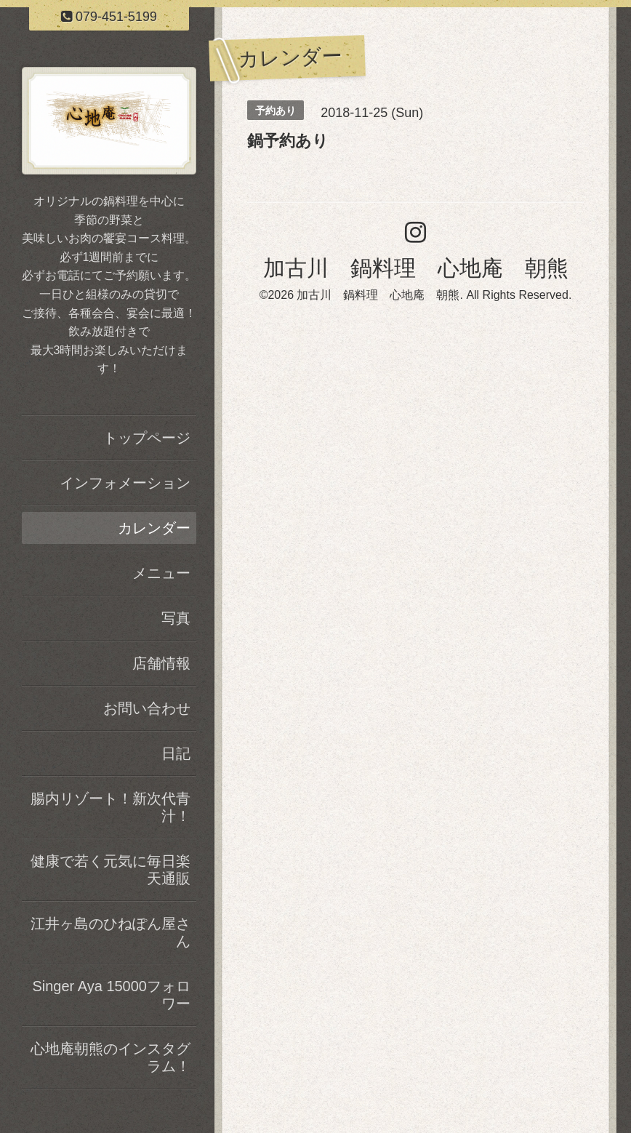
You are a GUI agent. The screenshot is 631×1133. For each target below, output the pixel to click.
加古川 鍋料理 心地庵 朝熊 (415, 268)
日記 (175, 753)
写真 (175, 618)
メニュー (161, 573)
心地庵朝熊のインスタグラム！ (110, 1057)
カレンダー (154, 528)
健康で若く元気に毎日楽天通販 (110, 869)
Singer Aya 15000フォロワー (111, 995)
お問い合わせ (146, 708)
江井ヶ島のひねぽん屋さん (110, 932)
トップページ (146, 438)
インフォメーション (125, 483)
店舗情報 (161, 663)
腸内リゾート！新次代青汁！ (110, 807)
